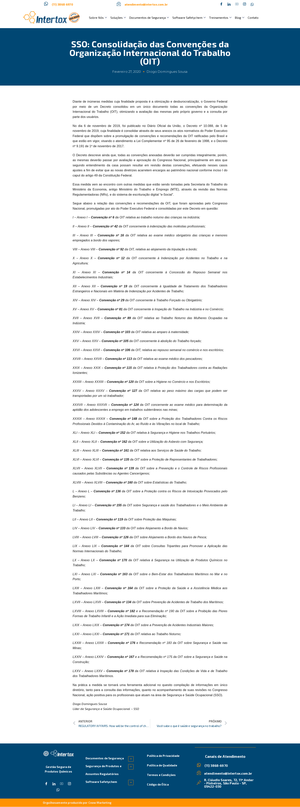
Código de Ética (158, 784)
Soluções (117, 17)
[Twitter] (229, 4)
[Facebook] (221, 4)
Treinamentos (219, 17)
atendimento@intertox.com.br (146, 4)
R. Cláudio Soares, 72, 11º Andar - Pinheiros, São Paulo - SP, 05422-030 (229, 783)
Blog (238, 17)
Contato (251, 17)
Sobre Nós (98, 17)
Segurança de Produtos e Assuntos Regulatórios (103, 770)
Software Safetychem (188, 17)
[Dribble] (237, 4)
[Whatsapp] (252, 4)
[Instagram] (244, 4)
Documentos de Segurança (148, 17)
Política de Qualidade (162, 765)
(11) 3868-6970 (62, 4)
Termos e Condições (161, 775)
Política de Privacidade (163, 755)
